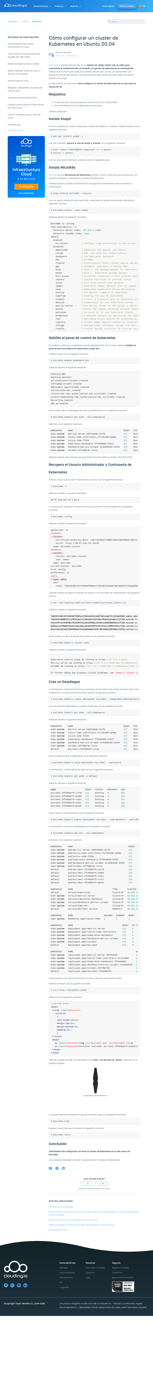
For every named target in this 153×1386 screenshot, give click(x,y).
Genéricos (36, 21)
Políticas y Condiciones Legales (127, 1303)
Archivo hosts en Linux (18, 80)
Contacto (90, 1272)
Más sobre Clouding (95, 1267)
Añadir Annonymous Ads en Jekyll (23, 63)
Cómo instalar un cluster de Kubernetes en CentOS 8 (73, 1220)
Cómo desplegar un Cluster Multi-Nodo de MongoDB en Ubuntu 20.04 (82, 1225)
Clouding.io (13, 21)
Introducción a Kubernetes (61, 1206)
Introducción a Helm (58, 1230)
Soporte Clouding (120, 1267)
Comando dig (14, 124)
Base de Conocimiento (122, 1277)
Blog (88, 1277)
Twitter (56, 1168)
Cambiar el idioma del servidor (22, 97)
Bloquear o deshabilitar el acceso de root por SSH (25, 89)
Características (40, 6)
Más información (15, 130)
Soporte (74, 6)
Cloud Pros (117, 1272)
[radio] (86, 1184)
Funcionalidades (67, 1272)
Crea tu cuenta (127, 6)
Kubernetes (54, 65)
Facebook (50, 1168)
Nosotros (59, 6)
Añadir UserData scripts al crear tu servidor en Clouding (24, 72)
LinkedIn (63, 1168)
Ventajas (63, 1267)
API (61, 1282)
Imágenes (64, 1287)
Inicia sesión (108, 6)
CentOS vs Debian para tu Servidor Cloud (24, 116)
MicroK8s (53, 175)
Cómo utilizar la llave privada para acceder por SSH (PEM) (24, 55)
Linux (25, 21)
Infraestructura (66, 1277)
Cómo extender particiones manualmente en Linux (20, 45)
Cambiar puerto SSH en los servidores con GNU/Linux (26, 106)
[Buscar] (126, 21)
